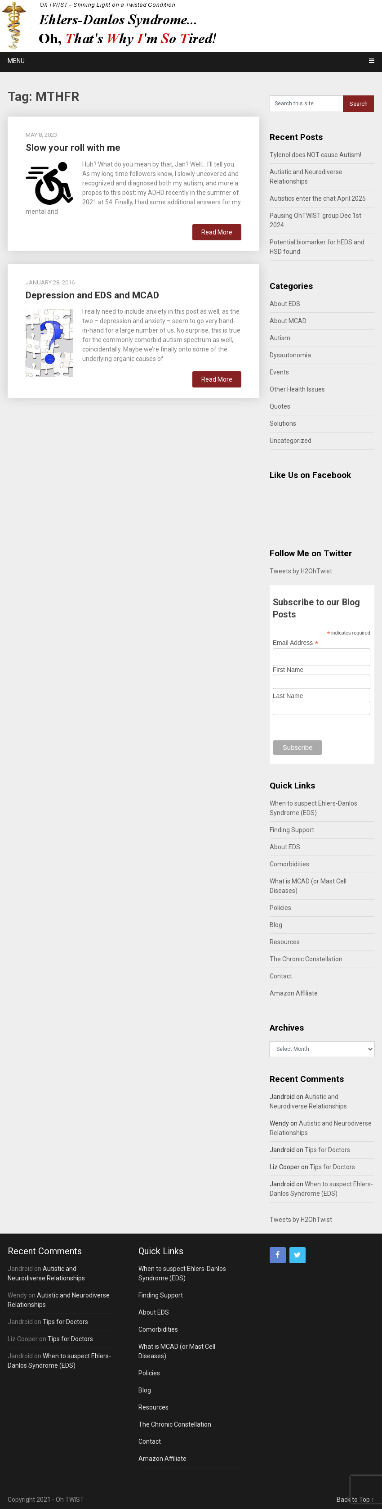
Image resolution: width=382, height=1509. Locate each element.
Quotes (280, 406)
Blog (276, 924)
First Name (288, 669)
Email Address (296, 643)
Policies (280, 907)
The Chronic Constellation (306, 959)
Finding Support (292, 829)
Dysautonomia (290, 355)
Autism (280, 338)
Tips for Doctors (327, 1149)
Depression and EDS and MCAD (92, 295)
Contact (281, 976)
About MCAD (288, 320)
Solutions (283, 423)
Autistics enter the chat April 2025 (318, 198)
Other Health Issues (297, 389)
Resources (285, 942)
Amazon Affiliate (294, 993)
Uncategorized (290, 440)
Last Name (288, 695)
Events (279, 372)
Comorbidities (289, 864)
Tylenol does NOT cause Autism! (315, 154)
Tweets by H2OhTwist (301, 571)
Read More (216, 232)
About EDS (285, 303)
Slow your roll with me (73, 147)
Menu (16, 60)
